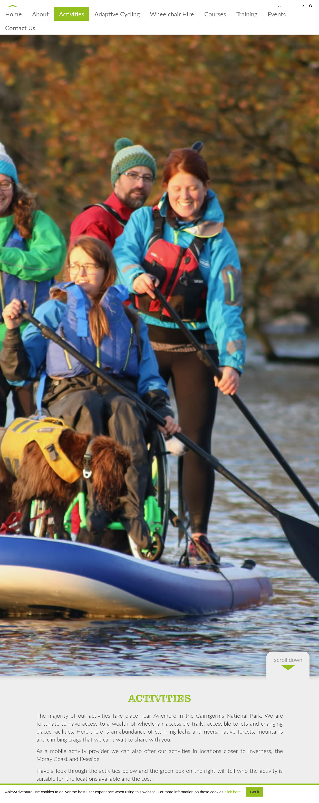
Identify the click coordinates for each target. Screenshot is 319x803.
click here (233, 792)
